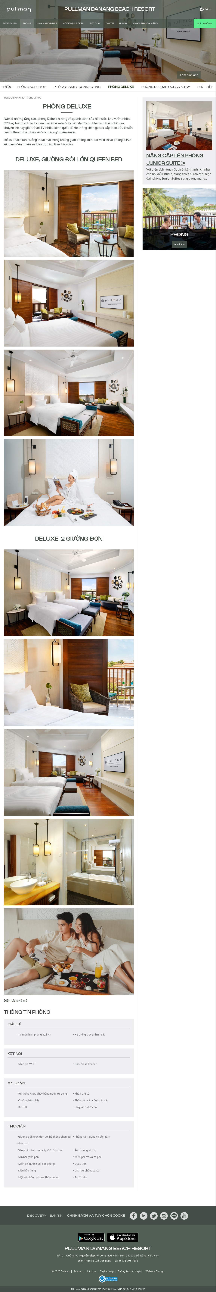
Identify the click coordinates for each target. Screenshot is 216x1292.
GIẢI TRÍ (110, 23)
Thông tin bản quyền (130, 1271)
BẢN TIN (56, 1215)
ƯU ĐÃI (123, 23)
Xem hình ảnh (189, 75)
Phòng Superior (31, 86)
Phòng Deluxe (121, 86)
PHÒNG (27, 23)
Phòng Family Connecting (77, 86)
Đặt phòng (204, 23)
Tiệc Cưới (95, 23)
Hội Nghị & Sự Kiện (73, 23)
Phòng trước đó (7, 87)
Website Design (155, 1271)
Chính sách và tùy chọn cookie (96, 1215)
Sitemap (78, 1271)
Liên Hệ (91, 1271)
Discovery (36, 1215)
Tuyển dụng (107, 1271)
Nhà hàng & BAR (47, 23)
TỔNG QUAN (10, 23)
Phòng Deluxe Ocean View (165, 86)
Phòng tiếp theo (209, 87)
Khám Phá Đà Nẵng (145, 23)
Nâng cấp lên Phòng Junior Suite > (174, 160)
